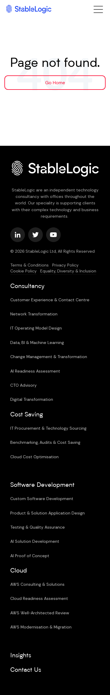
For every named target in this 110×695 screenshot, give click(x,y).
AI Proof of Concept (29, 555)
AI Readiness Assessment (35, 371)
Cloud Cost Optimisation (34, 456)
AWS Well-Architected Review (39, 612)
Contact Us (25, 670)
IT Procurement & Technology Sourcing (48, 428)
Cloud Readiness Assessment (39, 598)
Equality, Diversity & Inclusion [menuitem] (68, 271)
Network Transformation (33, 314)
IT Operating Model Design (36, 328)
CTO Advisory (23, 385)
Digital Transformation (31, 399)
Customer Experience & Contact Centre (49, 299)
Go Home (55, 83)
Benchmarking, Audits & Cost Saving (45, 442)
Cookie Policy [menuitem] (23, 271)
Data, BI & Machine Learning (37, 342)
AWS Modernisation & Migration (41, 627)
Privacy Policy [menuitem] (65, 265)
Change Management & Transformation (48, 356)
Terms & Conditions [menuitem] (29, 265)
